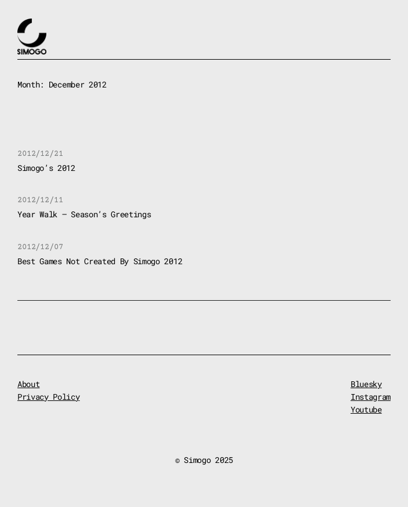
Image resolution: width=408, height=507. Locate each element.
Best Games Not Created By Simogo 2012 (99, 261)
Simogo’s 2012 (46, 167)
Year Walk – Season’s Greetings (84, 214)
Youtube (366, 409)
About (28, 383)
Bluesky (366, 383)
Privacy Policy (48, 396)
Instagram (371, 396)
